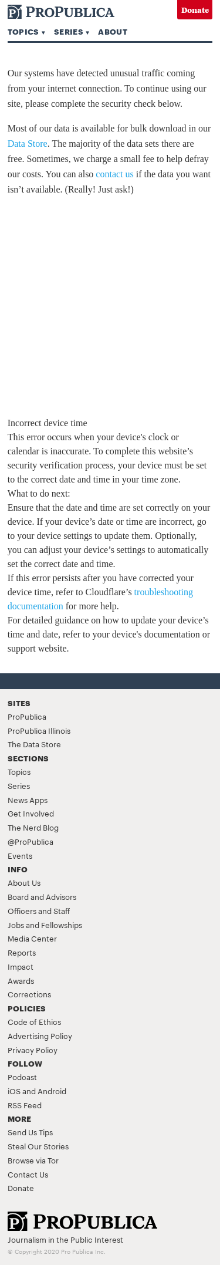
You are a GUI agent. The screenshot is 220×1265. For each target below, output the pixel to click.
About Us (24, 882)
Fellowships (61, 924)
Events (20, 855)
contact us (114, 174)
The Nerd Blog (33, 827)
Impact (20, 966)
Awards (21, 980)
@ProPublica (30, 841)
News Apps (28, 799)
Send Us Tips (30, 1131)
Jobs (16, 924)
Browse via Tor (33, 1160)
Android (52, 1090)
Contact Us (28, 1174)
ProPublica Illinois (39, 730)
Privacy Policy (32, 1049)
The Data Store (34, 743)
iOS (14, 1090)
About (112, 31)
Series (68, 31)
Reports (22, 952)
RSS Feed (25, 1104)
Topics (23, 31)
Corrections (29, 994)
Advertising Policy (40, 1035)
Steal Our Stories (38, 1146)
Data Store (28, 144)
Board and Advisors (42, 896)
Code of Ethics (34, 1021)
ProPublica (27, 716)
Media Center (32, 938)
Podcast (22, 1076)
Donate (195, 10)
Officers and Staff (39, 910)
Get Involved (31, 813)
